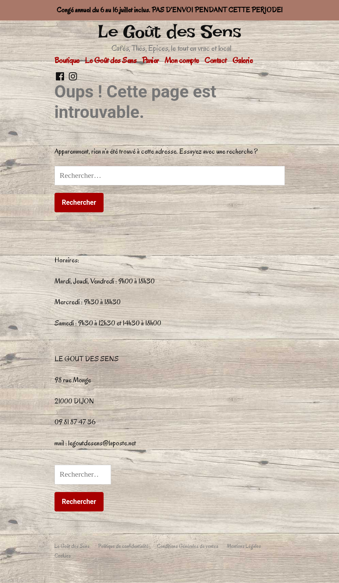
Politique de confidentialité (123, 546)
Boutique (67, 60)
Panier (150, 60)
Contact (215, 60)
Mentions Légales (244, 546)
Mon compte (182, 60)
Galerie (242, 60)
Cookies (63, 555)
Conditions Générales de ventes (187, 546)
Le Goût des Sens (169, 31)
